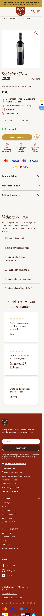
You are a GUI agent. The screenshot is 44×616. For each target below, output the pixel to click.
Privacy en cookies (9, 480)
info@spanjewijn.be (10, 548)
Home (4, 18)
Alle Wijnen (14, 18)
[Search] (33, 11)
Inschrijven (21, 448)
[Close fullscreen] (36, 33)
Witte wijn (6, 506)
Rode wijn (6, 502)
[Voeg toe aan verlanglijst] (37, 137)
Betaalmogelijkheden (10, 487)
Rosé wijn (6, 510)
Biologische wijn (8, 522)
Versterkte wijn (8, 518)
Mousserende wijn (9, 514)
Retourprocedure (9, 484)
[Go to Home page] (20, 11)
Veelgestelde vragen (10, 491)
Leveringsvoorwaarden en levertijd (16, 476)
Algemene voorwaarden (12, 472)
